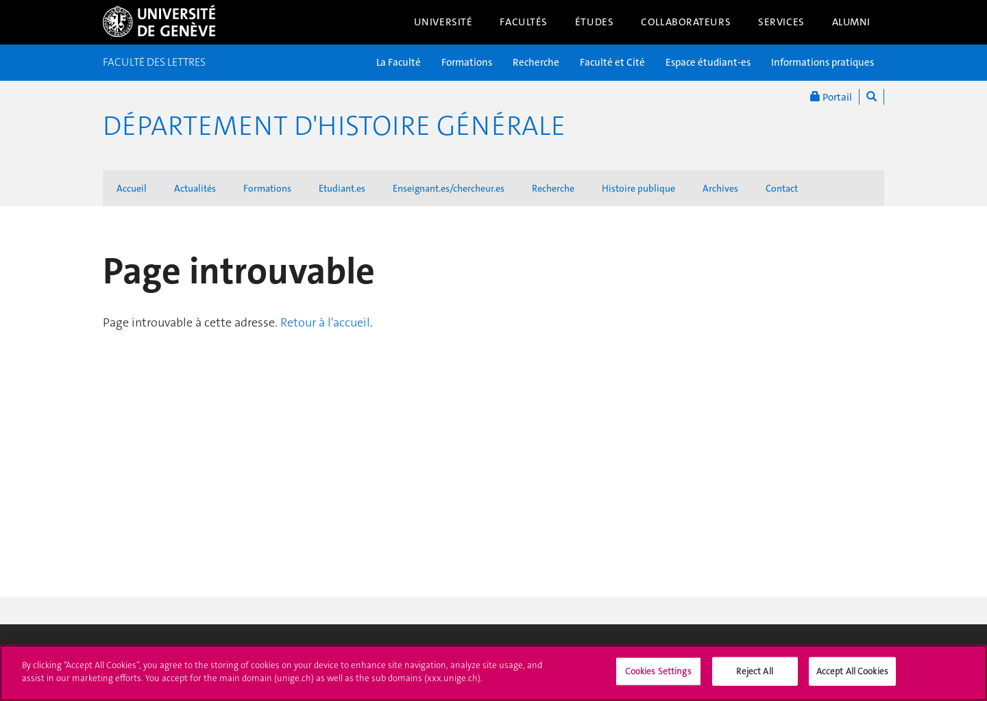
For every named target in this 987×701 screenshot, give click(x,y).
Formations (466, 62)
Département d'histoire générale (334, 126)
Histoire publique (638, 188)
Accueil (132, 188)
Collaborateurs (686, 22)
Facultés (524, 22)
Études (594, 22)
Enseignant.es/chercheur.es (448, 188)
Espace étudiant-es (708, 62)
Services (781, 22)
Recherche (536, 62)
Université (443, 22)
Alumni (851, 22)
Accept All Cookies (852, 678)
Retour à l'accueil (325, 322)
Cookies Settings (658, 678)
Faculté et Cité (612, 62)
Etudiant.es (342, 188)
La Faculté (398, 62)
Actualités (195, 188)
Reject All (754, 678)
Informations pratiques (822, 62)
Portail (831, 97)
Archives (720, 188)
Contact (782, 188)
